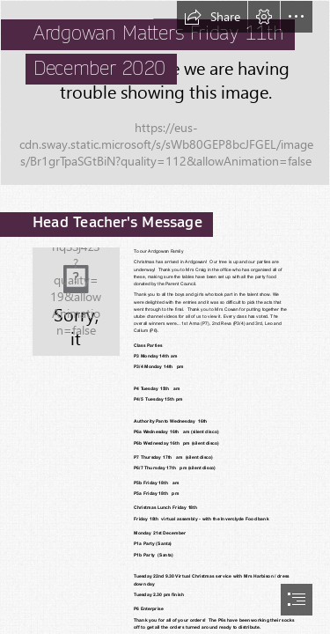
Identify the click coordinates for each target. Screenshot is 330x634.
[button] (212, 17)
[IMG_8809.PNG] (165, 93)
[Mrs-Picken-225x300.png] (75, 301)
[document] (165, 317)
